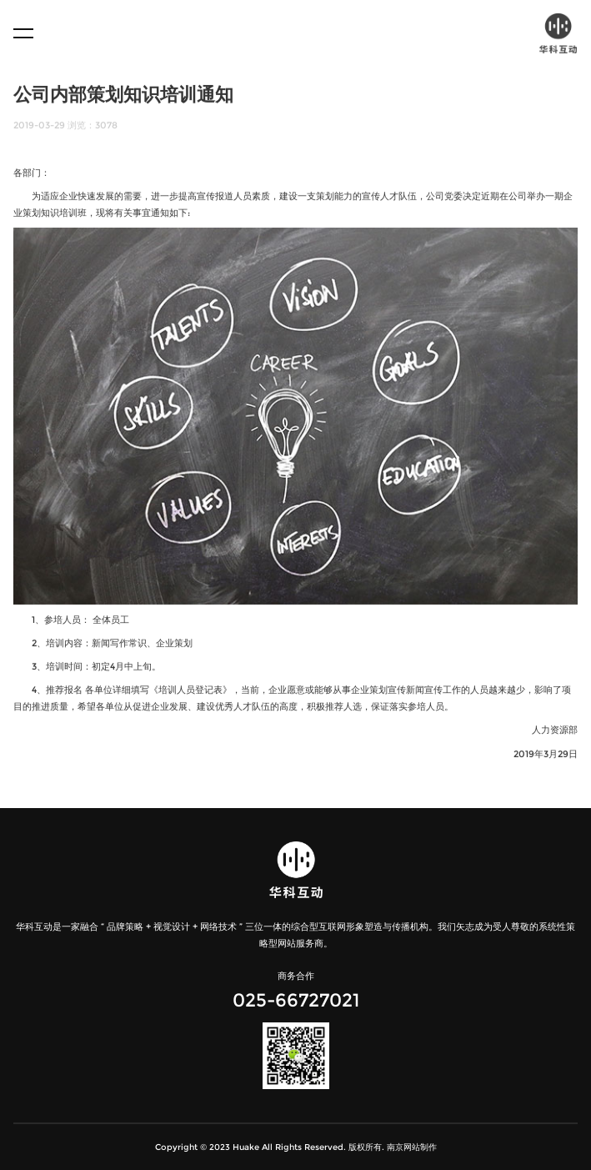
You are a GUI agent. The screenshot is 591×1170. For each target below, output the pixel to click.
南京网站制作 (412, 1147)
